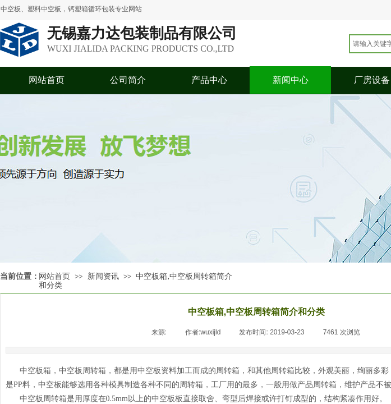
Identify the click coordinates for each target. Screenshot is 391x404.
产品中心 (209, 80)
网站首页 (47, 80)
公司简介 (128, 80)
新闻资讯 (103, 276)
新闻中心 (291, 80)
